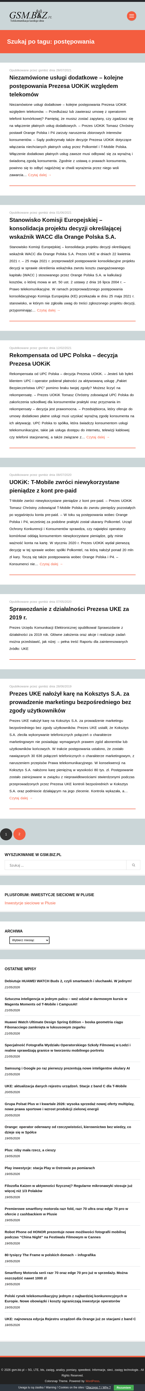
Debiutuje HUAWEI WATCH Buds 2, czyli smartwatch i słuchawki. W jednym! (68, 981)
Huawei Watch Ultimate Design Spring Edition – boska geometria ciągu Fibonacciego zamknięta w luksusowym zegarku (64, 1024)
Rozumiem (124, 1387)
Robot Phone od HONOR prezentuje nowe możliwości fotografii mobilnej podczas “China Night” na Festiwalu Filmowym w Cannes (65, 1234)
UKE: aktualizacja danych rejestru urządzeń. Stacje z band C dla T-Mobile (66, 1086)
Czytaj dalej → (40, 175)
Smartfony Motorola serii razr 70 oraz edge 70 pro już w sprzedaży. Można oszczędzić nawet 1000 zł (66, 1275)
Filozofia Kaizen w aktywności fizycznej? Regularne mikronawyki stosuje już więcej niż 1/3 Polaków (68, 1188)
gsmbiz (43, 70)
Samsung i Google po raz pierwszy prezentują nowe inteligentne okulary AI (67, 1068)
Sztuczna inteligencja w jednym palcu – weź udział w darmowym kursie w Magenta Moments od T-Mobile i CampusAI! (66, 1001)
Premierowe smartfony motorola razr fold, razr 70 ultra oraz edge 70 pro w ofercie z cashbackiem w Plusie (66, 1211)
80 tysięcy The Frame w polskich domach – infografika (50, 1255)
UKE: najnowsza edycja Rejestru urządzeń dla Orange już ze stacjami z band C (70, 1319)
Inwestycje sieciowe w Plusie (30, 903)
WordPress (92, 1381)
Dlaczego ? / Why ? (98, 1387)
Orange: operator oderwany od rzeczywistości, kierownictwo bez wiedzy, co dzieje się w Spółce (68, 1129)
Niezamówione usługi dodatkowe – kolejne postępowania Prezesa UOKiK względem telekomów (66, 86)
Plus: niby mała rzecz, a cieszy (30, 1150)
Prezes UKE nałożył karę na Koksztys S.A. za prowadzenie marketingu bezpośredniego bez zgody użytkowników (70, 702)
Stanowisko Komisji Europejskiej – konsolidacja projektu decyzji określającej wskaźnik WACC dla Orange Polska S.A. (65, 228)
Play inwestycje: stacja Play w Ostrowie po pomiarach (50, 1168)
